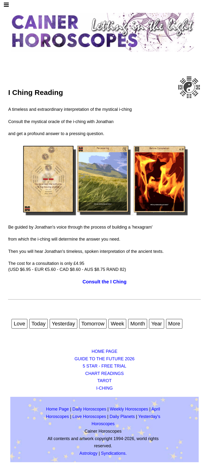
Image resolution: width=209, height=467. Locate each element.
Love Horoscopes (89, 416)
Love (19, 324)
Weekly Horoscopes (129, 409)
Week (117, 324)
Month (137, 324)
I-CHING (104, 388)
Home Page (57, 409)
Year (156, 324)
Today (38, 324)
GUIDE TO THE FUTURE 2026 (104, 358)
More (174, 324)
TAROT (104, 380)
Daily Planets (122, 416)
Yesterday (63, 324)
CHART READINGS (104, 373)
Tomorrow (93, 324)
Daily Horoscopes (89, 409)
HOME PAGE (105, 351)
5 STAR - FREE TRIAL (104, 366)
